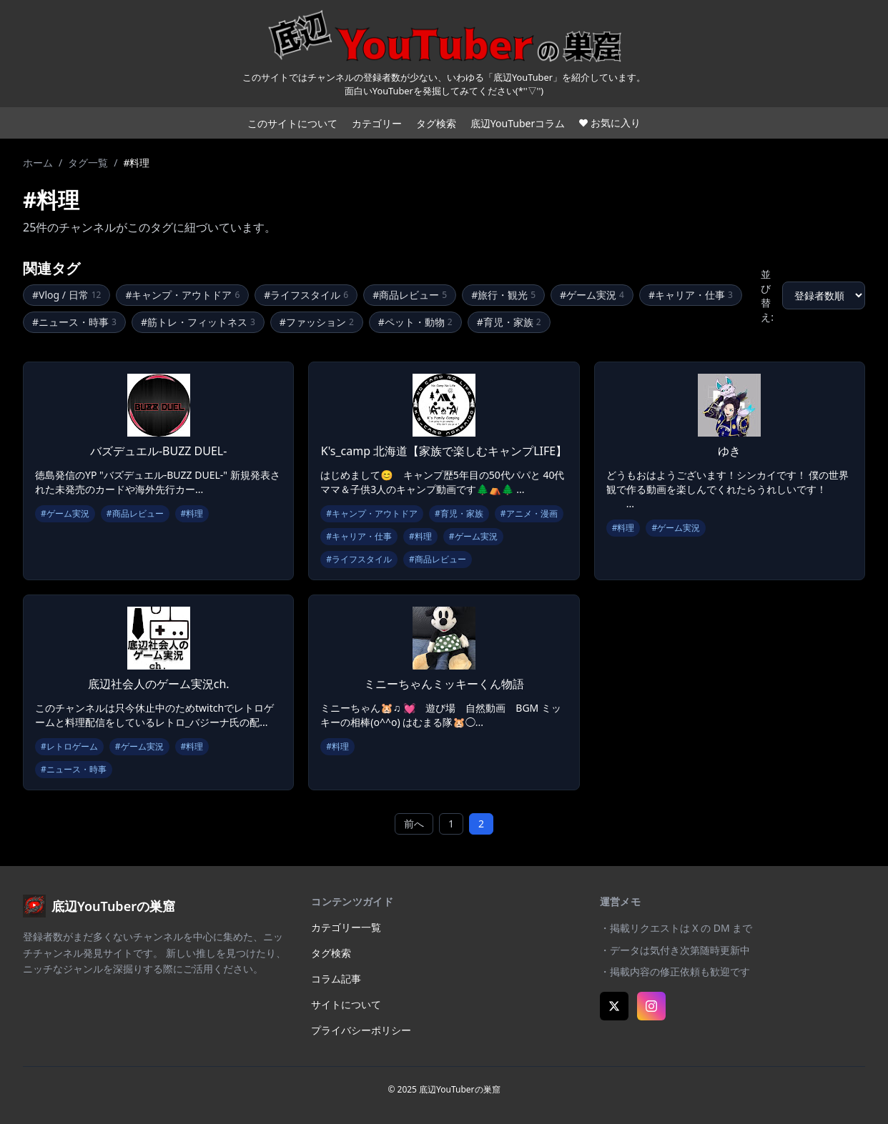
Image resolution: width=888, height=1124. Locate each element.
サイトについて (346, 1004)
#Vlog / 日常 (66, 295)
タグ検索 (436, 123)
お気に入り (610, 122)
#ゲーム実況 (592, 295)
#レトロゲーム (69, 746)
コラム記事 (336, 978)
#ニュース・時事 (74, 322)
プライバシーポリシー (361, 1030)
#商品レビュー (410, 295)
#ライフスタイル (306, 295)
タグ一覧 (88, 162)
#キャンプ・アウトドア (182, 295)
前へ (414, 823)
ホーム (38, 162)
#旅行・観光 (503, 295)
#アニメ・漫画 (529, 513)
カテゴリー (377, 123)
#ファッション (317, 322)
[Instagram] (651, 1006)
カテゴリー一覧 (346, 927)
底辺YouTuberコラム (517, 123)
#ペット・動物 (415, 322)
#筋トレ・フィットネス (198, 322)
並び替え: (767, 295)
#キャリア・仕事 (690, 295)
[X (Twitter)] (614, 1006)
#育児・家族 (509, 322)
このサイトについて (292, 123)
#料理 (192, 513)
